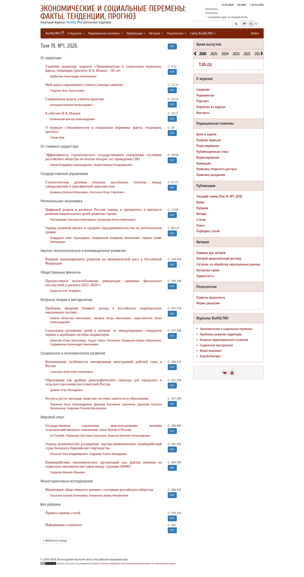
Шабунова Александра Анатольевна (73, 76)
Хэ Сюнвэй (57, 435)
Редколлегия (205, 95)
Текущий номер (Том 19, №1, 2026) (219, 196)
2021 (258, 54)
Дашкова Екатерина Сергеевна (114, 404)
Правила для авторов (211, 253)
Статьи (201, 220)
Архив (200, 202)
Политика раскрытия (210, 175)
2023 (236, 54)
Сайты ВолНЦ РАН (203, 33)
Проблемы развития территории (221, 334)
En (256, 23)
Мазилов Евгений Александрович (129, 435)
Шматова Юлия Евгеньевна (68, 340)
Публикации (135, 33)
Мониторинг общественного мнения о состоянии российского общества (99, 490)
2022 (247, 54)
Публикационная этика (212, 152)
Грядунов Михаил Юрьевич (67, 472)
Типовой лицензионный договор (218, 258)
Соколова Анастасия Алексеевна (71, 371)
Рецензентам (176, 33)
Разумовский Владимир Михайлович (116, 237)
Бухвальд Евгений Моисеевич (69, 192)
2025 (213, 54)
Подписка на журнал (210, 107)
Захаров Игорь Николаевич (112, 318)
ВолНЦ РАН (74, 22)
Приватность (205, 276)
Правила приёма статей (62, 513)
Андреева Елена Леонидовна (108, 454)
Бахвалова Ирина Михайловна (108, 495)
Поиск (200, 225)
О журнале (76, 33)
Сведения (202, 90)
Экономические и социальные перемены (226, 329)
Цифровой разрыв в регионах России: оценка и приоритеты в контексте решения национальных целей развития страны (103, 212)
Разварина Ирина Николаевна (141, 340)
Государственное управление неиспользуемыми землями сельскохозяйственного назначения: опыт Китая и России (103, 428)
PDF (172, 46)
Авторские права (207, 270)
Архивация (203, 163)
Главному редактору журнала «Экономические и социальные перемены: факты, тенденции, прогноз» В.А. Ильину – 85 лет (103, 68)
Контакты (202, 113)
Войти (255, 33)
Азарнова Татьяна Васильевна (86, 408)
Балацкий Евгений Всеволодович (71, 104)
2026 (202, 54)
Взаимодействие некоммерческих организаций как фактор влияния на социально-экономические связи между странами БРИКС (103, 464)
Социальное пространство (216, 345)
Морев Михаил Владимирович (113, 164)
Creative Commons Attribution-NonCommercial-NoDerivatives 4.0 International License (133, 563)
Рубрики (202, 208)
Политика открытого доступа (216, 169)
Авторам (156, 33)
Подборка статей (208, 231)
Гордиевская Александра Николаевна (74, 344)
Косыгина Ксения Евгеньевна (69, 495)
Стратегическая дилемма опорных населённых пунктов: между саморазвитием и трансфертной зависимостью (103, 184)
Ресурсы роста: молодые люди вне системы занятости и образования (96, 398)
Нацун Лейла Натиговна (104, 340)
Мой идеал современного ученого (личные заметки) (84, 85)
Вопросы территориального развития (224, 340)
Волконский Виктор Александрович (72, 119)
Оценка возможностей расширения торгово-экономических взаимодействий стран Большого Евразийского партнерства (103, 446)
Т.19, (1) (205, 64)
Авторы (201, 214)
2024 (225, 54)
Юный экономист (211, 351)
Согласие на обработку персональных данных (228, 264)
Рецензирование (207, 146)
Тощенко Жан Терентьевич (67, 90)
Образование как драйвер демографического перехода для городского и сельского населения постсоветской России (103, 382)
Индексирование (207, 157)
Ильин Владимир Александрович (71, 164)
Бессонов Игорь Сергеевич (107, 192)
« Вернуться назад (55, 540)
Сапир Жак (57, 137)
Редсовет (202, 101)
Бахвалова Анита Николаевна (116, 219)
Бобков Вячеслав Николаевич (70, 318)
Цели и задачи (206, 134)
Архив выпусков (208, 44)
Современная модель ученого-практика (74, 99)
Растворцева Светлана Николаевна (73, 219)
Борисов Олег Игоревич (65, 290)
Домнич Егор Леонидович (66, 390)
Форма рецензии (208, 303)
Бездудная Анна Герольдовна (70, 237)
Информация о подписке (63, 525)
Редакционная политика (105, 33)
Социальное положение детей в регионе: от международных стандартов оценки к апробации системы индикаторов (103, 333)
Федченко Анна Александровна (71, 404)
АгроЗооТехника (210, 356)
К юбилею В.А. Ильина (63, 113)
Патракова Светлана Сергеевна (86, 435)
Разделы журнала (208, 140)
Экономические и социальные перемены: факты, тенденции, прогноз (113, 12)
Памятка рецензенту (210, 298)
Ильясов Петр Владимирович (69, 454)
